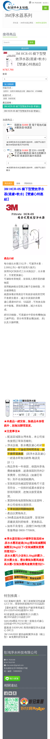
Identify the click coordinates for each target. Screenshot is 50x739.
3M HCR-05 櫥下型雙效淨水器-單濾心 (22, 106)
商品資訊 (8, 183)
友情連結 (15, 693)
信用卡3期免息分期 (17, 91)
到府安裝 (11, 99)
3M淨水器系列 (41, 23)
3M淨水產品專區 (26, 23)
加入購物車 (9, 84)
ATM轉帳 (38, 91)
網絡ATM (30, 91)
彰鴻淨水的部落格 (10, 693)
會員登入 (46, 3)
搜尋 (31, 42)
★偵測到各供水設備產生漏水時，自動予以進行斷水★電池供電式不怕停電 (25, 135)
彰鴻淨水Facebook (6, 693)
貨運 (5, 99)
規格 (18, 183)
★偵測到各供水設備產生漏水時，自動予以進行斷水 (25, 160)
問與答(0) (28, 183)
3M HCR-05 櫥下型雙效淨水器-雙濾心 (22, 111)
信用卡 (6, 91)
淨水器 (15, 23)
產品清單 (25, 48)
